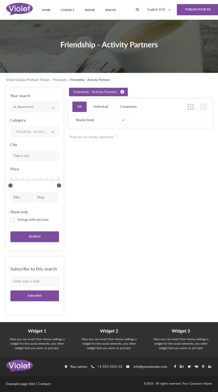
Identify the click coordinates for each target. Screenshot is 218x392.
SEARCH (35, 236)
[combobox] (160, 9)
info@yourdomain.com (146, 366)
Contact (44, 384)
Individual (101, 106)
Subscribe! (35, 295)
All (79, 106)
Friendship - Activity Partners (99, 92)
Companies (128, 106)
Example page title (20, 384)
